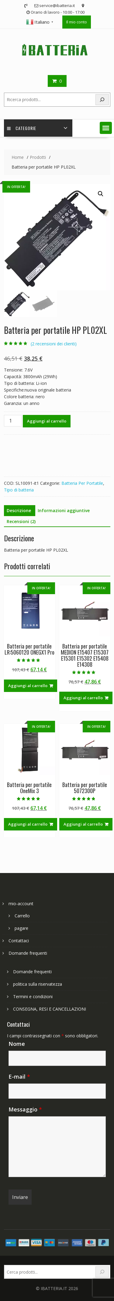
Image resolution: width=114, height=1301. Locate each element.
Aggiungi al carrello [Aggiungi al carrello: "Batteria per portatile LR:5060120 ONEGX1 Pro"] (27, 685)
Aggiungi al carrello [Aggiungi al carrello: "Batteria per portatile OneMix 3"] (27, 824)
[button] (106, 128)
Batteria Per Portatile (82, 483)
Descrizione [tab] (19, 510)
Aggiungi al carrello (46, 421)
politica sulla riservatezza (37, 984)
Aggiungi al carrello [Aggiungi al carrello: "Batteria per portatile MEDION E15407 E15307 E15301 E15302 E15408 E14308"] (83, 697)
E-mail (19, 1076)
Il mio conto (76, 22)
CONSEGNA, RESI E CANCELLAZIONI (49, 1009)
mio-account (21, 903)
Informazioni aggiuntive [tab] (64, 510)
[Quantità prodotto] (13, 420)
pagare (21, 928)
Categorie (21, 128)
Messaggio (25, 1109)
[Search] (102, 99)
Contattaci (19, 940)
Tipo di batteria (19, 490)
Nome (17, 1043)
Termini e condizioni (33, 996)
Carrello (22, 916)
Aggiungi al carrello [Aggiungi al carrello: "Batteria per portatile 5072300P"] (83, 824)
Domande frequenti (28, 953)
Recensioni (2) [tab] (21, 521)
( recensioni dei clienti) (54, 344)
